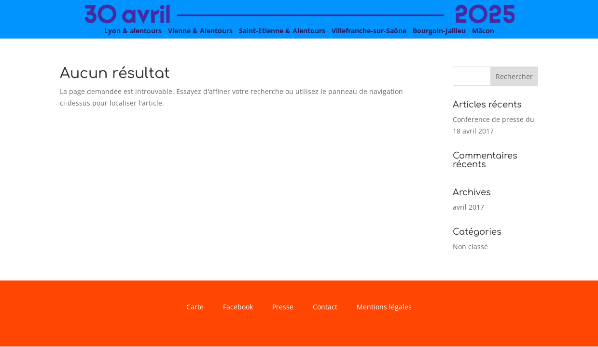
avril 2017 (468, 207)
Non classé (470, 246)
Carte (195, 307)
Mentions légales (384, 307)
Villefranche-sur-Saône (369, 30)
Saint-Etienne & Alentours (282, 30)
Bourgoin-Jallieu (439, 30)
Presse (282, 307)
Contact (325, 307)
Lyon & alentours (133, 30)
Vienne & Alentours (200, 30)
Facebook (238, 307)
